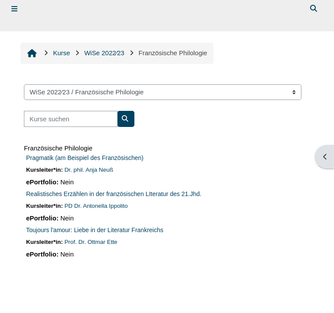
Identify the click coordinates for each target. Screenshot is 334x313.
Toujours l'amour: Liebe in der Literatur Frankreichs (95, 229)
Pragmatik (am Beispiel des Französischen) (85, 157)
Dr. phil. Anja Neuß (88, 169)
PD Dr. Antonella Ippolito (96, 206)
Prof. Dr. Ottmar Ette (90, 242)
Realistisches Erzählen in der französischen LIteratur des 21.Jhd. (113, 193)
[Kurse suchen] (71, 119)
